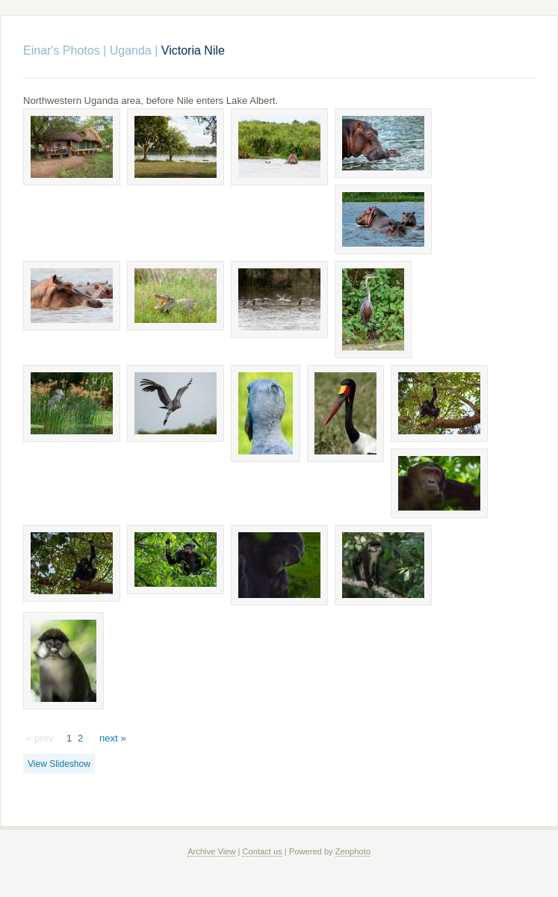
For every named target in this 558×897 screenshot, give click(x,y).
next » (112, 738)
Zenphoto (353, 851)
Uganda (131, 50)
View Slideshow (59, 764)
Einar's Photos (61, 50)
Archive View (211, 851)
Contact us (262, 851)
